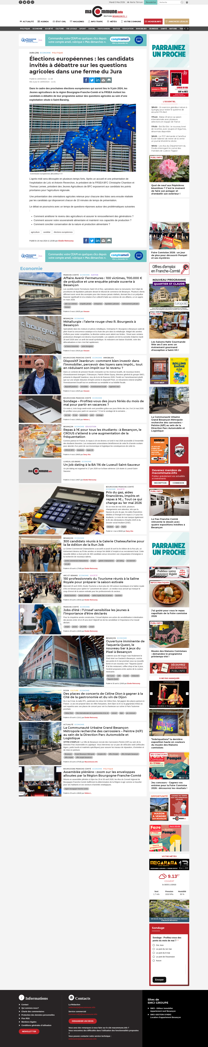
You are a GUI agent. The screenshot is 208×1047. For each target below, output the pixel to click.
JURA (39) (34, 53)
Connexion (178, 483)
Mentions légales (28, 1022)
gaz (117, 527)
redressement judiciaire (130, 304)
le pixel (125, 676)
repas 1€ (90, 450)
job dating (120, 561)
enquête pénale (85, 304)
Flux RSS (25, 1018)
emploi (93, 561)
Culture (74, 690)
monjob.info (101, 754)
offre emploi (69, 757)
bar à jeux (110, 676)
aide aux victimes (71, 304)
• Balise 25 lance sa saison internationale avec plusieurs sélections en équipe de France (166, 119)
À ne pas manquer (169, 678)
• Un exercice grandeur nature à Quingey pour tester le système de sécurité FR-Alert (169, 109)
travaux (67, 307)
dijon (121, 713)
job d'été (83, 627)
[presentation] (151, 693)
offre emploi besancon (84, 757)
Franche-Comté (71, 275)
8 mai (75, 415)
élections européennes (63, 232)
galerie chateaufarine (106, 561)
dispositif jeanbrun (71, 387)
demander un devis (82, 1021)
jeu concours (130, 713)
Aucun (158, 961)
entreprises (98, 304)
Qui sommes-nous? (30, 1008)
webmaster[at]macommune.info (83, 1039)
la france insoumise (71, 346)
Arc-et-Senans (70, 575)
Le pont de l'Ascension (165, 957)
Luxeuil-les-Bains (71, 462)
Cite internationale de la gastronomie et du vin (92, 713)
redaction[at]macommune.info (82, 1007)
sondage (100, 415)
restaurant (135, 676)
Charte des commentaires (32, 1011)
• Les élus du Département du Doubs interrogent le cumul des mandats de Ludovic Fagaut (168, 148)
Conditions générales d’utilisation (36, 1025)
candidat (46, 232)
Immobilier (108, 358)
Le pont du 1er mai (164, 949)
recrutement (131, 561)
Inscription (160, 483)
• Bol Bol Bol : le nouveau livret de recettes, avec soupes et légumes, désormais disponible (168, 129)
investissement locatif (98, 387)
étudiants (80, 450)
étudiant (110, 527)
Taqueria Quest (112, 679)
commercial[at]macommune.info (83, 1014)
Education (90, 427)
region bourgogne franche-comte (76, 789)
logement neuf (114, 387)
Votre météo (169, 856)
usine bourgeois (87, 346)
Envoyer (159, 979)
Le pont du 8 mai (163, 953)
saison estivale (84, 595)
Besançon (68, 318)
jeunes (74, 627)
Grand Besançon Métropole (84, 754)
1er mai (67, 415)
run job (67, 564)
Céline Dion (69, 713)
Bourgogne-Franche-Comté (77, 358)
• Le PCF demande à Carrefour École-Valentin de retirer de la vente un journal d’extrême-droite (168, 138)
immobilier (84, 387)
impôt (124, 527)
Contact (24, 1005)
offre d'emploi (113, 754)
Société (121, 489)
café (119, 676)
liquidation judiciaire (112, 304)
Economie (45, 53)
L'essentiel (169, 101)
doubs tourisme (70, 595)
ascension (83, 415)
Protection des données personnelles (38, 1015)
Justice (94, 275)
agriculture (35, 232)
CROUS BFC (69, 450)
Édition (108, 16)
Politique (57, 53)
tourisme (118, 595)
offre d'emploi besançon (129, 754)
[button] (182, 2)
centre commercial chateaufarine (76, 561)
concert (114, 713)
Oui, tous (160, 945)
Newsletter (29, 1031)
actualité (68, 725)
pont (91, 415)
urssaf (91, 627)
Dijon (66, 690)
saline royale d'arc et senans (102, 595)
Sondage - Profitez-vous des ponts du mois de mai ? (167, 939)
